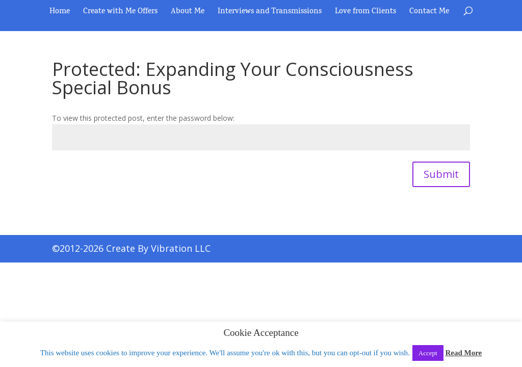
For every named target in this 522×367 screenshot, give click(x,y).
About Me (187, 13)
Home (59, 13)
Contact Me (429, 13)
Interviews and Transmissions (270, 13)
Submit (441, 174)
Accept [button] (428, 353)
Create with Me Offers (120, 13)
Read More (463, 353)
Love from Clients (365, 13)
